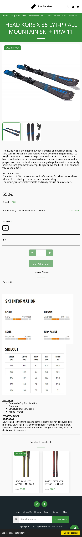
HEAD (13, 202)
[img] (26, 464)
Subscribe (60, 519)
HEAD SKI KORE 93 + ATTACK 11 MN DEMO (24, 482)
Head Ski (22, 15)
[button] (3, 6)
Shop (13, 15)
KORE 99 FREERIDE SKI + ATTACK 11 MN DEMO (55, 482)
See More (74, 210)
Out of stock (41, 263)
